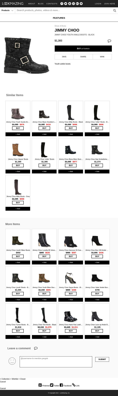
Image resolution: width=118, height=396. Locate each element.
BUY (83, 48)
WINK (102, 57)
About (31, 4)
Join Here (109, 4)
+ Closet (22, 379)
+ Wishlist (14, 379)
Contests (51, 4)
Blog (41, 4)
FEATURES (59, 18)
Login (98, 4)
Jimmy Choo (67, 30)
